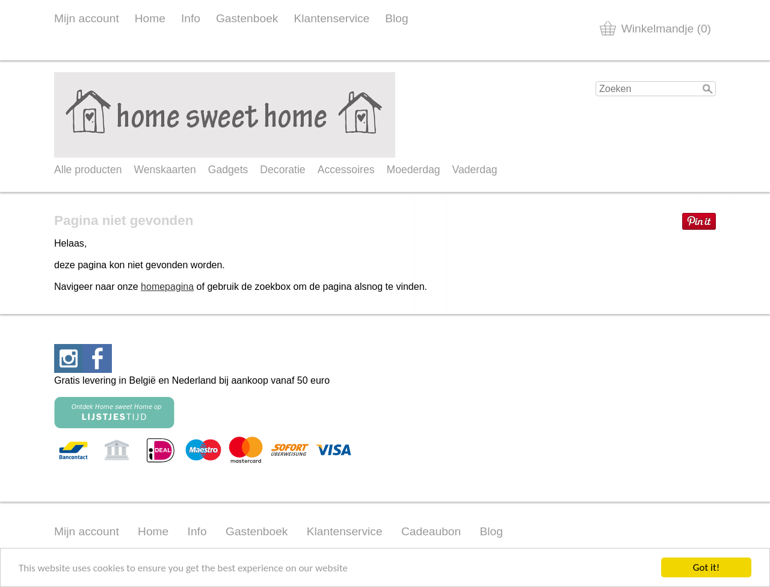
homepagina (167, 286)
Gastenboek (247, 18)
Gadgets (228, 170)
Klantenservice (331, 18)
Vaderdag (474, 170)
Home (150, 18)
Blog (396, 18)
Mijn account (86, 18)
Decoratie (282, 170)
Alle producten (88, 170)
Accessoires (346, 170)
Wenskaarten (165, 170)
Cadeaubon (431, 531)
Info (190, 18)
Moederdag (413, 170)
